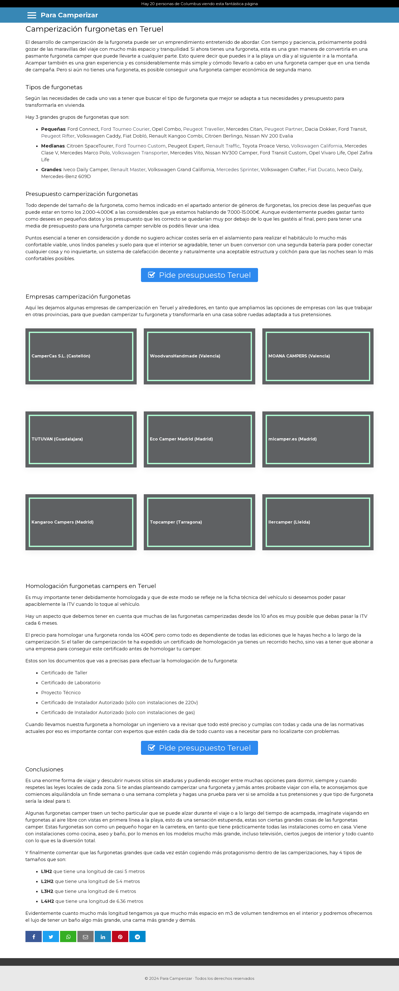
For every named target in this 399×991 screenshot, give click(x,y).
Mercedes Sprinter (238, 169)
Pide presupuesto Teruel (199, 275)
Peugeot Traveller (203, 129)
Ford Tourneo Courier (125, 129)
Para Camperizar (69, 15)
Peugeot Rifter (58, 136)
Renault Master (128, 169)
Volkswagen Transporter (140, 153)
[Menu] (31, 14)
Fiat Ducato (321, 169)
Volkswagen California (316, 146)
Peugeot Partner (283, 129)
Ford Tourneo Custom (141, 146)
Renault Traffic (223, 146)
